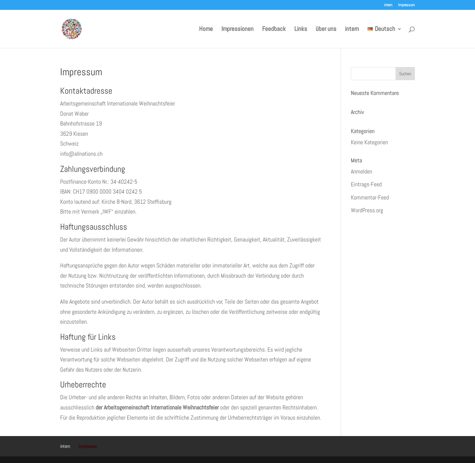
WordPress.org (367, 210)
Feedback (274, 30)
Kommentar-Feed (370, 197)
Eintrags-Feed (366, 184)
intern (388, 5)
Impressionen (237, 30)
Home (206, 30)
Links (300, 30)
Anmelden (361, 171)
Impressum (406, 5)
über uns (326, 30)
